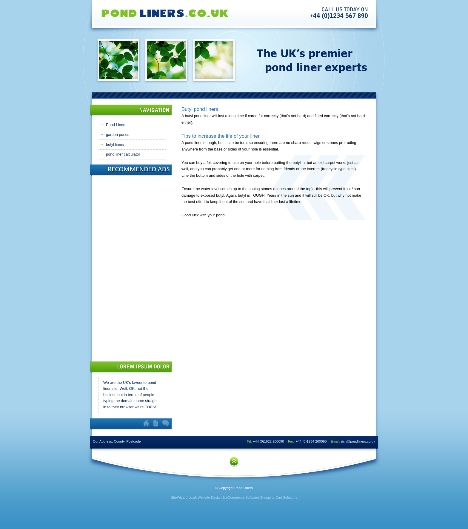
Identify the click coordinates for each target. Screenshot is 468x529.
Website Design (209, 497)
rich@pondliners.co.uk (358, 441)
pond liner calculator (123, 154)
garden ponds (117, 134)
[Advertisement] (122, 267)
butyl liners (115, 144)
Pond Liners (116, 124)
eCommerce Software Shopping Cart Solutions (261, 497)
